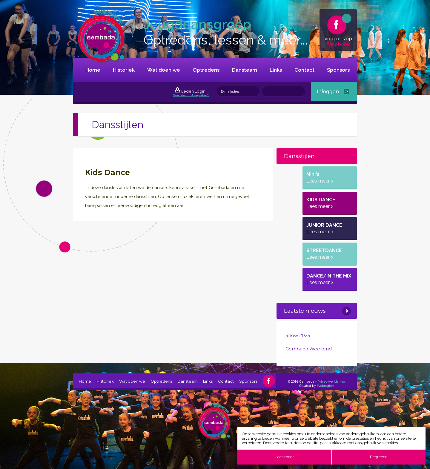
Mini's (319, 177)
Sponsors (338, 70)
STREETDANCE (324, 254)
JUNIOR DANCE (324, 228)
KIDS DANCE (320, 203)
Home (92, 70)
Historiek (124, 70)
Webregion (325, 386)
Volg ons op (338, 30)
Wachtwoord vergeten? (191, 95)
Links (276, 70)
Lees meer (284, 457)
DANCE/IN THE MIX (328, 279)
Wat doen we (163, 70)
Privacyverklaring (331, 381)
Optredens (206, 70)
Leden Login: (193, 91)
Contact (304, 70)
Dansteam (244, 70)
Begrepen (379, 457)
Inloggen (328, 91)
